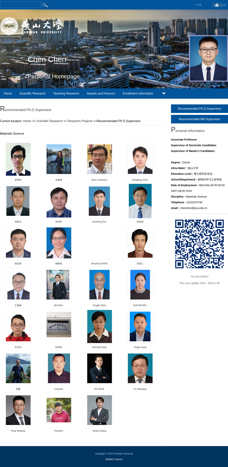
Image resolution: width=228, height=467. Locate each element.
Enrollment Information (138, 93)
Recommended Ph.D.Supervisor (199, 108)
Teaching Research (66, 93)
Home (8, 93)
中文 (199, 4)
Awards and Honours (101, 93)
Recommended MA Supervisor (199, 119)
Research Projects (80, 121)
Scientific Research (33, 93)
